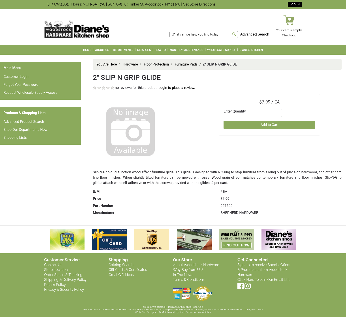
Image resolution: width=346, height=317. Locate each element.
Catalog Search (121, 265)
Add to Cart (269, 125)
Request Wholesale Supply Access (30, 92)
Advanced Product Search (24, 122)
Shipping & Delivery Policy (65, 280)
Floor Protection (156, 64)
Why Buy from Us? (188, 270)
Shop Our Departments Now (25, 130)
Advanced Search (254, 34)
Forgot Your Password (21, 85)
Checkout (289, 35)
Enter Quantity (235, 111)
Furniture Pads (186, 64)
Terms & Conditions (189, 280)
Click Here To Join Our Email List (263, 280)
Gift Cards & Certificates (128, 270)
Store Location (56, 270)
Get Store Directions (199, 4)
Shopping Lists (15, 137)
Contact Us (53, 265)
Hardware (130, 64)
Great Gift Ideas (121, 275)
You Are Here (106, 64)
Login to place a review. (176, 88)
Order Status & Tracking (63, 275)
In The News (183, 275)
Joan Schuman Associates (195, 312)
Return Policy (55, 285)
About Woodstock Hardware (196, 265)
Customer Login (16, 77)
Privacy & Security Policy (64, 289)
